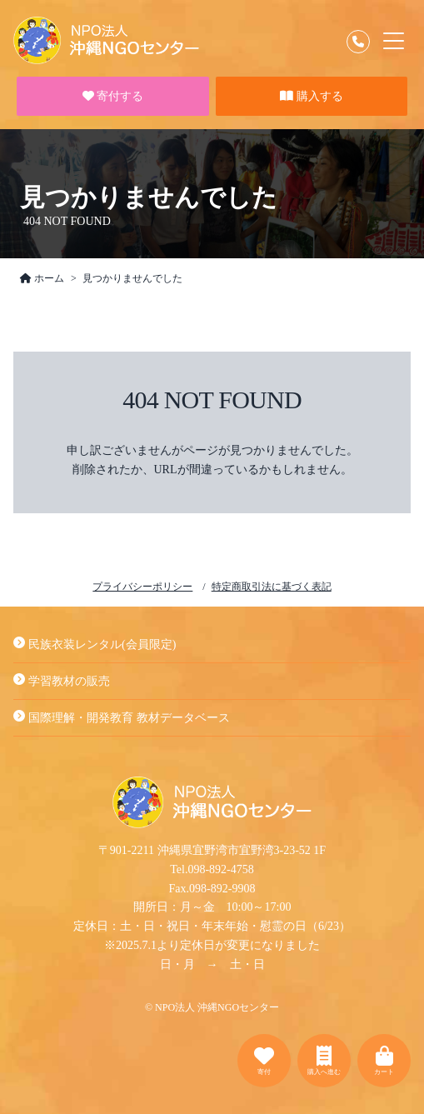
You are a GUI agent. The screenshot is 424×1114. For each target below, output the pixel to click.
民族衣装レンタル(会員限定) (94, 644)
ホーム (42, 278)
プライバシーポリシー (142, 586)
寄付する (113, 96)
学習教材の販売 (61, 681)
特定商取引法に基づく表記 (272, 586)
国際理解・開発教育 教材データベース (121, 718)
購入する (311, 96)
